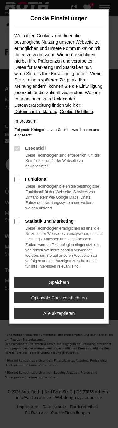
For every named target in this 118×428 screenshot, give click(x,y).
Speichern (59, 282)
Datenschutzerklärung (35, 111)
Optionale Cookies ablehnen (59, 297)
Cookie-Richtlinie (76, 111)
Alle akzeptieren (59, 313)
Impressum (25, 121)
